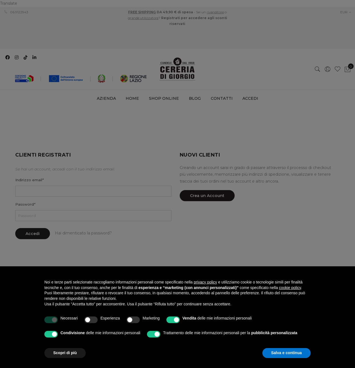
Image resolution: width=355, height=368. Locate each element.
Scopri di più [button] (65, 353)
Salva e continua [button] (286, 353)
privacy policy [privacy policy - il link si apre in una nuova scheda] (205, 282)
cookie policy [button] (290, 287)
